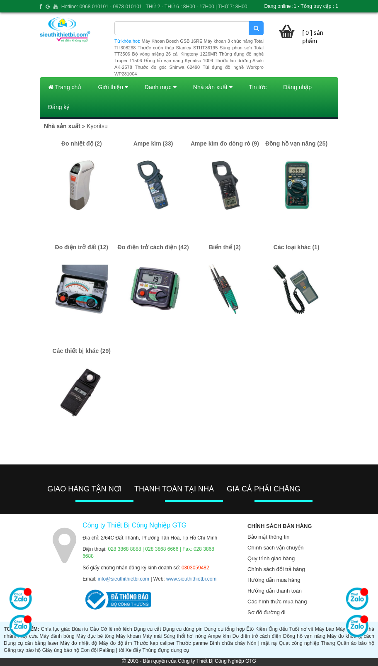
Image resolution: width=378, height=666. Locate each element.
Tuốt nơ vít (301, 629)
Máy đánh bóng (57, 636)
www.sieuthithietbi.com (191, 579)
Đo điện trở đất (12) (81, 247)
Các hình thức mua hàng (277, 601)
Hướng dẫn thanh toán (274, 591)
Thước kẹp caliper (154, 643)
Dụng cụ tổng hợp (224, 629)
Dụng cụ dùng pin (182, 629)
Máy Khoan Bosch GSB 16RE (172, 41)
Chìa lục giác (55, 629)
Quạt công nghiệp (299, 643)
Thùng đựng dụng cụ (166, 650)
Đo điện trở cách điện (257, 636)
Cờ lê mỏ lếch (116, 629)
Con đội (89, 650)
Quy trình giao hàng (271, 558)
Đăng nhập (297, 87)
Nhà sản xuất (213, 87)
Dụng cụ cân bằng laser (31, 643)
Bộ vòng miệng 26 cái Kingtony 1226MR (174, 53)
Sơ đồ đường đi (266, 612)
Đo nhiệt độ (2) (81, 143)
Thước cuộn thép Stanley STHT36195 (178, 47)
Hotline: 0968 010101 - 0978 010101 (101, 7)
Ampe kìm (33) (153, 143)
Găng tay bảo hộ (22, 650)
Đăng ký (58, 107)
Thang (328, 643)
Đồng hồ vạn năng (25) (296, 143)
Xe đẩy (133, 650)
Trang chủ (64, 87)
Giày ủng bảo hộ (60, 650)
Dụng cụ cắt (147, 629)
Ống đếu (278, 629)
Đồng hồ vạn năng (304, 636)
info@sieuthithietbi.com (123, 579)
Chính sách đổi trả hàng (276, 569)
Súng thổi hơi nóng (184, 636)
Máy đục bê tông (95, 636)
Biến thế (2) (225, 247)
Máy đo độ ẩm (115, 643)
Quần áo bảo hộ (355, 643)
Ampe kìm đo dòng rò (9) (225, 143)
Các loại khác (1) (297, 247)
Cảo (94, 629)
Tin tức (258, 87)
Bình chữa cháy (227, 643)
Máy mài (152, 636)
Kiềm (261, 629)
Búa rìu (80, 629)
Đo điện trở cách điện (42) (153, 247)
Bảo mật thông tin (268, 537)
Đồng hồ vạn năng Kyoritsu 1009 (178, 60)
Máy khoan (128, 636)
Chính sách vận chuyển (275, 547)
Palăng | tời (111, 650)
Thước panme (192, 643)
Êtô (250, 629)
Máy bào (324, 629)
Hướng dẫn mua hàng (273, 580)
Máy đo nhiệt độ (78, 643)
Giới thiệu (113, 87)
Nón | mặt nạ (262, 643)
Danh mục (161, 87)
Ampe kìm (219, 636)
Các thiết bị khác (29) (82, 351)
